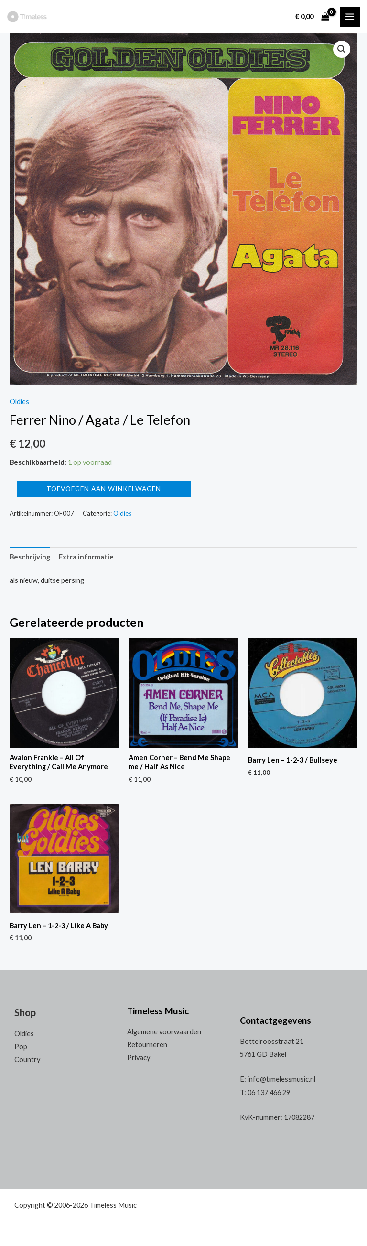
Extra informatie (86, 557)
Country (27, 1059)
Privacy (138, 1057)
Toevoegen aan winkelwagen (103, 489)
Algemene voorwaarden (164, 1032)
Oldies (19, 401)
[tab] (30, 557)
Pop (20, 1046)
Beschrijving (30, 557)
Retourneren (147, 1045)
